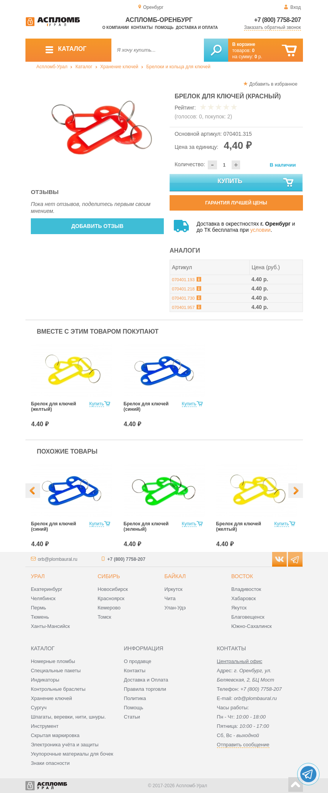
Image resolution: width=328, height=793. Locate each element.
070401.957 (183, 307)
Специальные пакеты (56, 670)
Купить (255, 183)
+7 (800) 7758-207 (277, 20)
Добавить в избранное (273, 84)
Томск (104, 617)
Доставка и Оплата (146, 680)
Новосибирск (113, 589)
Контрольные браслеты (58, 689)
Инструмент (45, 726)
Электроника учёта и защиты (65, 744)
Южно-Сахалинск (251, 626)
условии (260, 230)
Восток (242, 576)
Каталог (84, 66)
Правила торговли (145, 689)
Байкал (175, 576)
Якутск (239, 608)
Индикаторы (45, 680)
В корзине (244, 44)
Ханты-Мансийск (50, 626)
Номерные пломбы (53, 661)
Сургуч (39, 707)
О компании (116, 27)
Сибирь (109, 576)
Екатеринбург (46, 589)
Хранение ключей (119, 66)
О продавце (137, 661)
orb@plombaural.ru (57, 559)
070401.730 (183, 298)
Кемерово (109, 608)
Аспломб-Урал (51, 66)
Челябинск (43, 598)
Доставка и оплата (197, 27)
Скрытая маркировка (55, 735)
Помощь (164, 27)
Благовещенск (247, 617)
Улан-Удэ (175, 608)
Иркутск (174, 589)
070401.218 (183, 289)
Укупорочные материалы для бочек (72, 754)
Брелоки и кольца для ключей (178, 66)
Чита (170, 598)
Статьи (132, 717)
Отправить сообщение (243, 744)
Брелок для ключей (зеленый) (146, 526)
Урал (38, 576)
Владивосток (246, 589)
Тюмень (40, 617)
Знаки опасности (50, 763)
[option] (97, 127)
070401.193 (183, 279)
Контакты (142, 27)
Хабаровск (243, 598)
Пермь (38, 608)
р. (258, 56)
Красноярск (111, 598)
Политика (135, 698)
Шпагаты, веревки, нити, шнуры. (68, 717)
